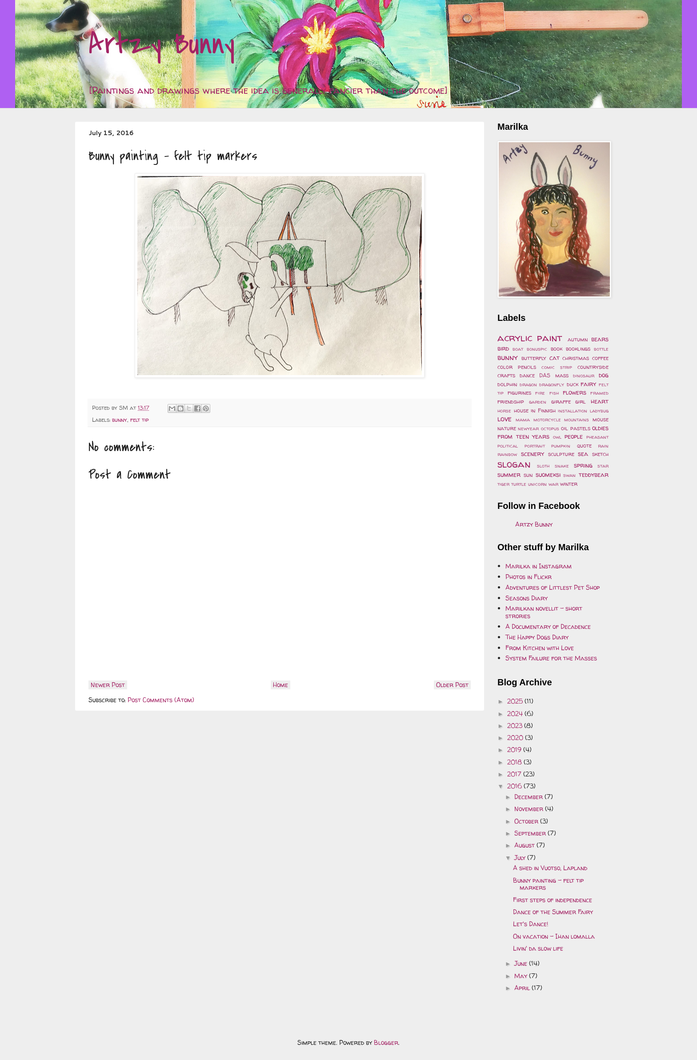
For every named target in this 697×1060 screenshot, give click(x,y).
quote (584, 445)
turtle (518, 484)
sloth (543, 465)
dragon (528, 384)
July (520, 857)
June (521, 963)
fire (540, 392)
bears (600, 339)
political (507, 445)
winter (568, 484)
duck (572, 384)
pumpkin (560, 445)
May (521, 976)
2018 (515, 762)
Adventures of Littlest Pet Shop (552, 587)
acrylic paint (529, 337)
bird (503, 348)
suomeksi (548, 474)
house (521, 410)
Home (280, 684)
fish (554, 392)
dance (527, 375)
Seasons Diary (526, 598)
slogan (514, 464)
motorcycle (547, 419)
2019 (515, 749)
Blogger (386, 1042)
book (556, 348)
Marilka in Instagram (538, 566)
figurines (519, 392)
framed (599, 392)
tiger (503, 484)
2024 (516, 713)
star (603, 465)
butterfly (533, 358)
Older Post (452, 684)
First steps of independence (552, 900)
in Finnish (543, 410)
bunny (119, 420)
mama (523, 419)
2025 (516, 701)
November (529, 808)
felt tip (139, 420)
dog (604, 375)
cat (554, 357)
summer (509, 474)
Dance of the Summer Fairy (553, 912)
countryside (593, 367)
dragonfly (551, 384)
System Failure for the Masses (551, 658)
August (525, 845)
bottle (601, 348)
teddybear (594, 474)
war (553, 484)
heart (600, 401)
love (504, 418)
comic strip (556, 367)
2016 (515, 786)
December (529, 796)
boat (518, 348)
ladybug (599, 410)
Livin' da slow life (538, 948)
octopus (550, 428)
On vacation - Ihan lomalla (554, 936)
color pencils (516, 367)
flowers (574, 392)
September (531, 833)
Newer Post (108, 684)
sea (583, 453)
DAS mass (553, 375)
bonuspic (537, 348)
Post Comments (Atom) (161, 700)
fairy (588, 384)
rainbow (507, 454)
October (527, 821)
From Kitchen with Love (539, 648)
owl (557, 436)
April (523, 988)
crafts (506, 375)
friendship (510, 401)
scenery (532, 453)
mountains (576, 419)
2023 (515, 725)
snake (562, 465)
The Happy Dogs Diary (537, 637)
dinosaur (583, 375)
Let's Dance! (530, 924)
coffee (600, 358)
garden (537, 401)
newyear (528, 428)
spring (583, 465)
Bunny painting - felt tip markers (548, 884)
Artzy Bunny (161, 44)
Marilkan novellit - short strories (543, 612)
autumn (578, 339)
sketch (600, 454)
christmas (575, 358)
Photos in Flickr (528, 576)
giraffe (561, 401)
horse (504, 410)
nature (506, 428)
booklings (578, 348)
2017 (515, 774)
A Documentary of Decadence (548, 626)
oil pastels (575, 428)
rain (603, 445)
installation (572, 410)
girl (580, 401)
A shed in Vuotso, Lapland (550, 868)
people (574, 436)
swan (569, 475)
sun (528, 475)
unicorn (537, 484)
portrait (535, 445)
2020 (516, 737)
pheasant (597, 436)
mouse (601, 419)
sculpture (561, 454)
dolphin (507, 384)
